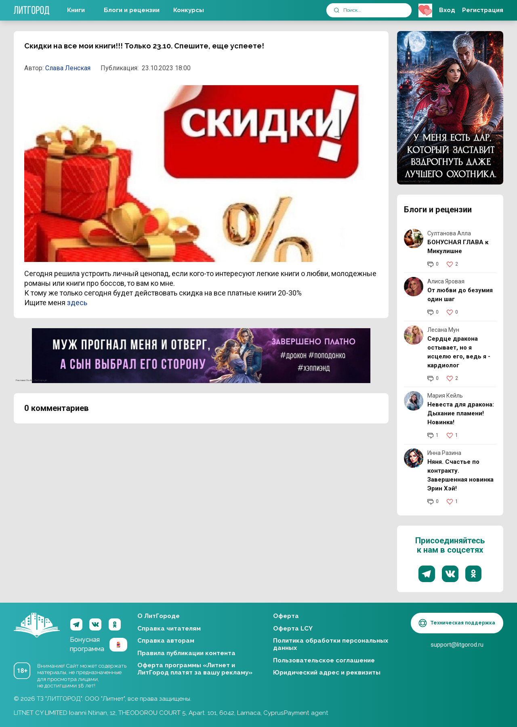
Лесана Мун (443, 330)
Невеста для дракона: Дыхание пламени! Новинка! (460, 413)
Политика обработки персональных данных (330, 644)
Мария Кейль (445, 395)
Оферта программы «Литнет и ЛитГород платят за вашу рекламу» (194, 669)
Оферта (286, 616)
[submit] (337, 10)
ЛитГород (37, 625)
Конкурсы (188, 10)
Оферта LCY (293, 628)
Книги (76, 10)
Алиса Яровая (445, 281)
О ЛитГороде (158, 616)
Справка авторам (165, 640)
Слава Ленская (67, 68)
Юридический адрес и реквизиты (326, 672)
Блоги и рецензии (132, 10)
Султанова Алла (449, 233)
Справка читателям (169, 628)
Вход (447, 10)
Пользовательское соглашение (324, 660)
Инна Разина (444, 453)
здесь (77, 302)
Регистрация (482, 10)
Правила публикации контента (186, 653)
